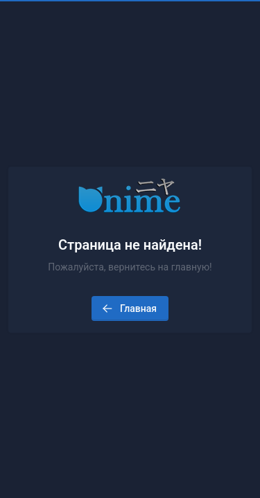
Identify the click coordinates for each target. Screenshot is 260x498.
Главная (129, 308)
